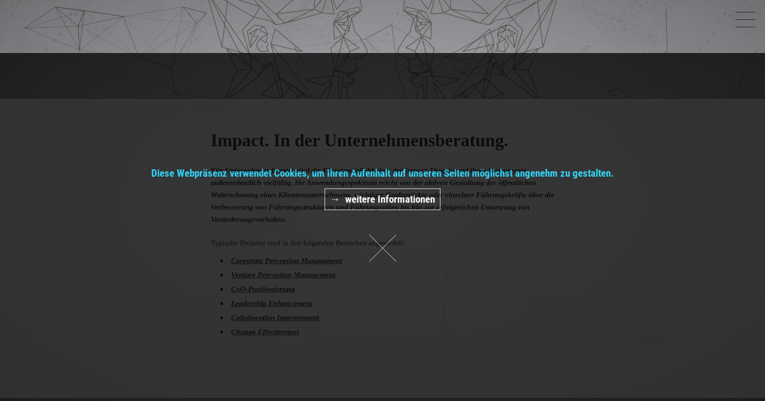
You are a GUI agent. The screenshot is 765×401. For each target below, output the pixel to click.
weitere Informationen (390, 199)
